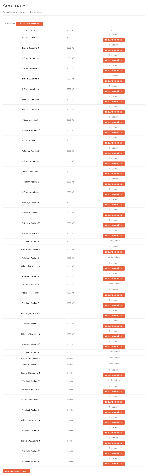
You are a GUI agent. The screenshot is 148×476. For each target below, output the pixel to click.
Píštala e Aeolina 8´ (30, 161)
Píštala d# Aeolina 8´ (31, 151)
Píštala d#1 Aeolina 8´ (30, 266)
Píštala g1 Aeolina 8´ (31, 303)
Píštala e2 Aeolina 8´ (31, 381)
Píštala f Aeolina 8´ (31, 171)
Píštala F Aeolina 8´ (30, 68)
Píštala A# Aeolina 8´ (31, 99)
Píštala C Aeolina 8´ (30, 37)
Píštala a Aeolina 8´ (30, 212)
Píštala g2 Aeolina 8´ (31, 410)
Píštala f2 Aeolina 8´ (30, 389)
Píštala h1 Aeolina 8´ (31, 344)
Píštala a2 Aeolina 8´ (31, 430)
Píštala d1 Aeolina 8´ (31, 258)
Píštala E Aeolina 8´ (30, 58)
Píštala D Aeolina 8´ (30, 48)
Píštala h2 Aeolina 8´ (31, 451)
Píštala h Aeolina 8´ (30, 233)
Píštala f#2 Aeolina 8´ (30, 399)
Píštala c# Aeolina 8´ (31, 130)
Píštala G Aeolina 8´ (30, 78)
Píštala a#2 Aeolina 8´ (30, 440)
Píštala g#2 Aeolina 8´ (30, 420)
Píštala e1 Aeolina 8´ (31, 276)
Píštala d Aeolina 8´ (30, 140)
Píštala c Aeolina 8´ (30, 120)
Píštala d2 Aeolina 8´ (31, 364)
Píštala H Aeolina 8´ (30, 109)
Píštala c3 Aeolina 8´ (31, 461)
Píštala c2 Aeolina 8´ (31, 352)
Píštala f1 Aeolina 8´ (30, 284)
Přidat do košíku (113, 40)
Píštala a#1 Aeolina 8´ (30, 334)
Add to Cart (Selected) (29, 24)
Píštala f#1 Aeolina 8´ (30, 292)
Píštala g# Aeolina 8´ (31, 202)
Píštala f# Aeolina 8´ (31, 181)
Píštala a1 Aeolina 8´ (31, 323)
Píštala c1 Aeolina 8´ (31, 241)
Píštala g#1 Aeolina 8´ (30, 313)
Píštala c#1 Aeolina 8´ (30, 249)
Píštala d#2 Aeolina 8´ (30, 373)
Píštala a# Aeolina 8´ (31, 223)
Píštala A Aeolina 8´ (30, 89)
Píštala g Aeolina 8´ (30, 192)
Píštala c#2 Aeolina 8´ (30, 358)
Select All (11, 23)
